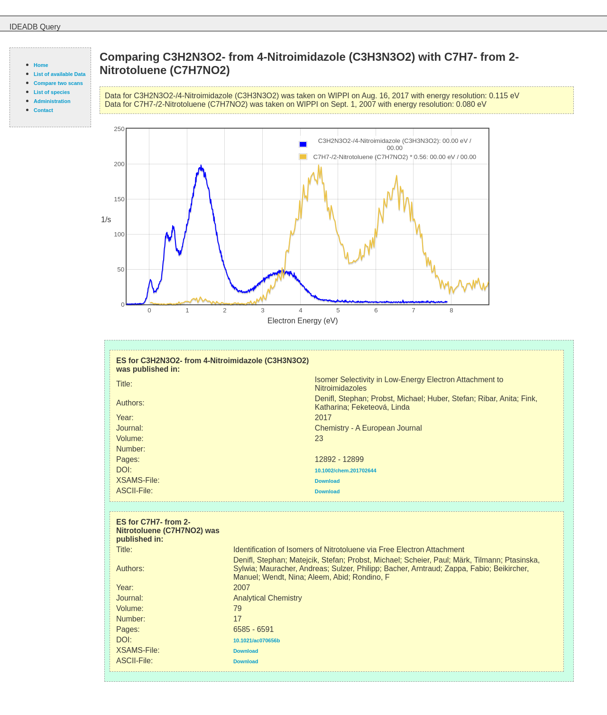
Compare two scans (58, 83)
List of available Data (59, 74)
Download (327, 481)
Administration (52, 101)
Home (41, 65)
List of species (52, 92)
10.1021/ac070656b (256, 640)
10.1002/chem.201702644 (346, 470)
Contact (43, 110)
